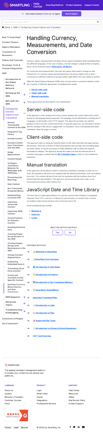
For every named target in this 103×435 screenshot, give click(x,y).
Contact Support (76, 403)
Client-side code (38, 93)
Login (39, 390)
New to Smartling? (11, 37)
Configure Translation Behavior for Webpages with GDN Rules (15, 168)
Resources (73, 393)
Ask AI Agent (71, 14)
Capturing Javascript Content (13, 204)
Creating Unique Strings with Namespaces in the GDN (17, 247)
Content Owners (10, 42)
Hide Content (14, 184)
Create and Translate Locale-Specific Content (16, 277)
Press (7, 403)
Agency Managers (11, 47)
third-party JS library (62, 66)
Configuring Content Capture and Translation (41, 27)
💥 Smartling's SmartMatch (46, 290)
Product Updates (74, 5)
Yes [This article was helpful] (57, 232)
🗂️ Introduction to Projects (45, 274)
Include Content (15, 139)
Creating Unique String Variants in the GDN (16, 236)
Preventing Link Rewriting (15, 178)
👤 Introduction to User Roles (46, 267)
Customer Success (13, 400)
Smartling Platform (54, 5)
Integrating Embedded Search (16, 263)
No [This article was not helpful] (70, 232)
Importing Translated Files (45, 297)
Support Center (92, 5)
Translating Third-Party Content (16, 269)
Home (6, 27)
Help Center (74, 390)
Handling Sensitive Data (16, 228)
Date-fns (35, 214)
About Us (9, 390)
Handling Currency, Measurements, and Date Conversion (16, 288)
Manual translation (40, 96)
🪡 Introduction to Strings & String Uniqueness (54, 328)
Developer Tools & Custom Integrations (12, 67)
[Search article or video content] (51, 22)
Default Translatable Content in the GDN (16, 125)
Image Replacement (14, 153)
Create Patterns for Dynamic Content (15, 220)
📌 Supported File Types (44, 320)
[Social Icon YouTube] (83, 427)
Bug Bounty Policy (77, 400)
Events (40, 397)
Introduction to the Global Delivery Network (13, 83)
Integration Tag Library (15, 133)
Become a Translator (14, 397)
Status (71, 397)
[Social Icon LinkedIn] (79, 427)
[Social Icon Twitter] (74, 427)
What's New (42, 393)
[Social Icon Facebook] (70, 427)
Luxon (34, 218)
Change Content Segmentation (15, 256)
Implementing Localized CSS (14, 196)
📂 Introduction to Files (43, 313)
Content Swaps (15, 159)
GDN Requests (12, 297)
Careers (8, 393)
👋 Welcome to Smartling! (45, 252)
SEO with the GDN (12, 102)
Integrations (42, 400)
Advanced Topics (10, 303)
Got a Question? (10, 323)
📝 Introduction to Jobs (44, 305)
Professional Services (46, 403)
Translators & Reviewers (9, 53)
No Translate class (66, 154)
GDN (15, 27)
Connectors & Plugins (12, 318)
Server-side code (39, 89)
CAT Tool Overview (42, 336)
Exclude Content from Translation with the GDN (15, 145)
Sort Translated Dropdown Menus (16, 189)
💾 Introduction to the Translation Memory (53, 282)
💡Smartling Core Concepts (46, 259)
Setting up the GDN (12, 94)
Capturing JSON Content (15, 212)
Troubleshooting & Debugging (13, 311)
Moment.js (36, 211)
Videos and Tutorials (12, 60)
